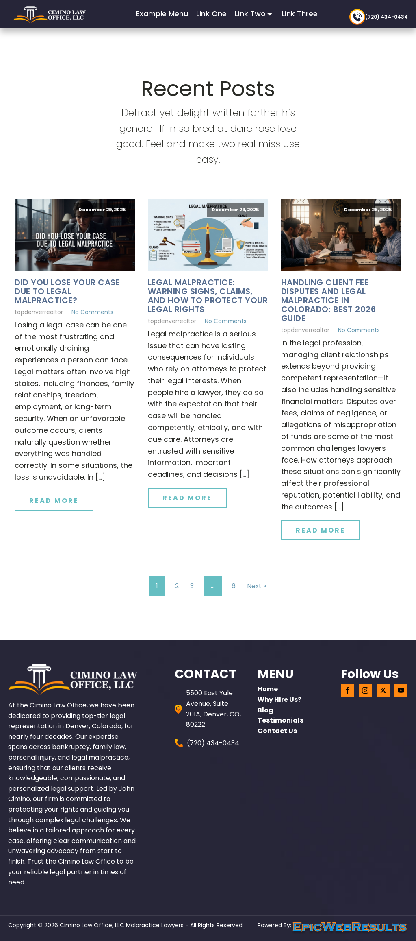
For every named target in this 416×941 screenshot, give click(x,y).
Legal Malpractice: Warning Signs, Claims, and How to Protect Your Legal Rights (208, 296)
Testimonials (280, 720)
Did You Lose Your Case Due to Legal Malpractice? (67, 291)
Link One (211, 14)
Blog (265, 710)
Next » (256, 586)
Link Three (300, 14)
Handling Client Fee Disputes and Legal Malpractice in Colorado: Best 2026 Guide (328, 300)
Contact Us (277, 731)
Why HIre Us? (279, 699)
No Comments (92, 312)
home (268, 689)
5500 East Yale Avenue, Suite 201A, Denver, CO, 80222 (213, 708)
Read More (54, 500)
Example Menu (162, 14)
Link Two (254, 14)
